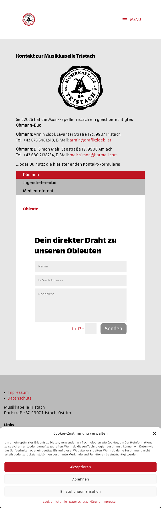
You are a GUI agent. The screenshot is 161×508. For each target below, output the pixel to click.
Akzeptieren (80, 467)
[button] (154, 433)
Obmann (31, 175)
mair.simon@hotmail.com (94, 155)
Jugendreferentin (39, 182)
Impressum (110, 501)
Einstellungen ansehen (80, 491)
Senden (113, 328)
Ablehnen (80, 479)
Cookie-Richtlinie (55, 501)
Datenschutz (19, 398)
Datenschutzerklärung (84, 501)
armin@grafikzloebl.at (90, 140)
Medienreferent (38, 191)
